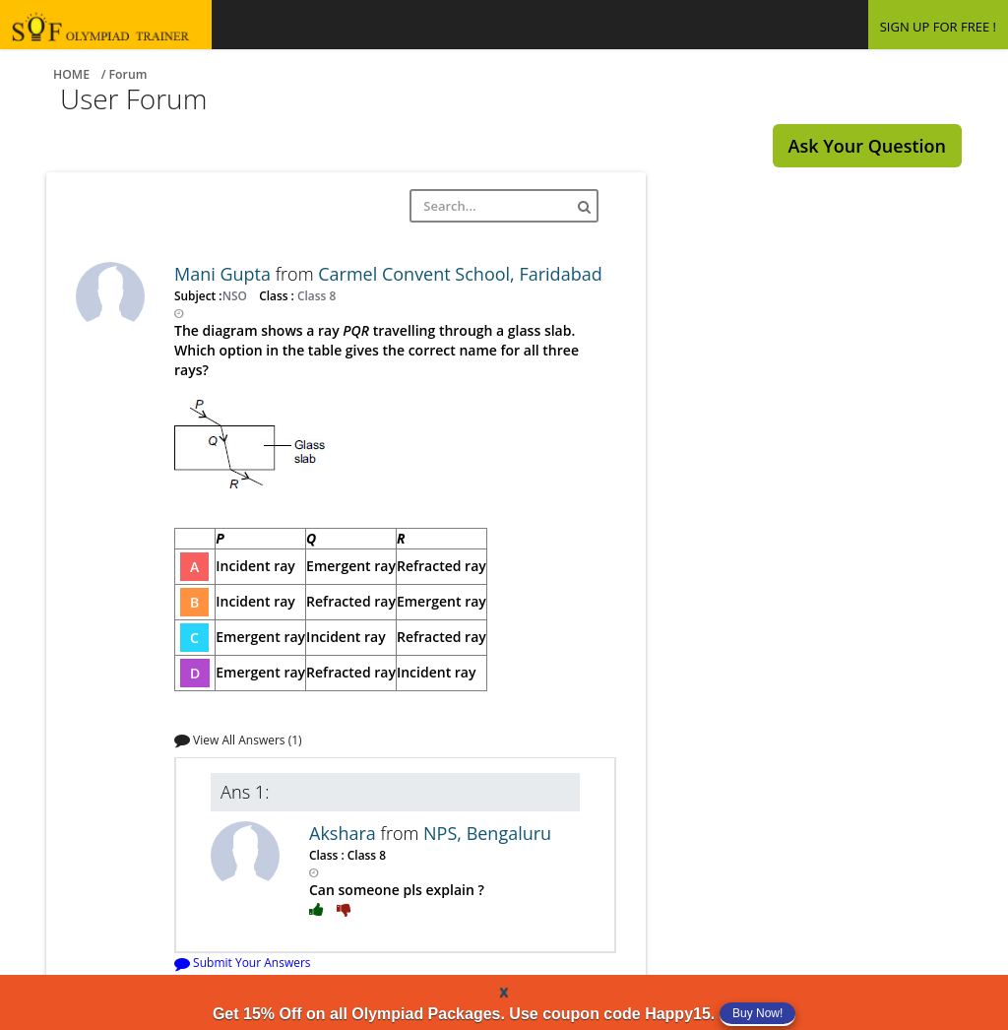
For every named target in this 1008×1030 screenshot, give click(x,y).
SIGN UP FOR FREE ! (938, 26)
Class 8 (315, 295)
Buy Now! (757, 1013)
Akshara (345, 833)
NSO (236, 295)
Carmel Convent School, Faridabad (459, 274)
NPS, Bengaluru (487, 833)
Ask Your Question (867, 146)
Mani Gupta (225, 274)
